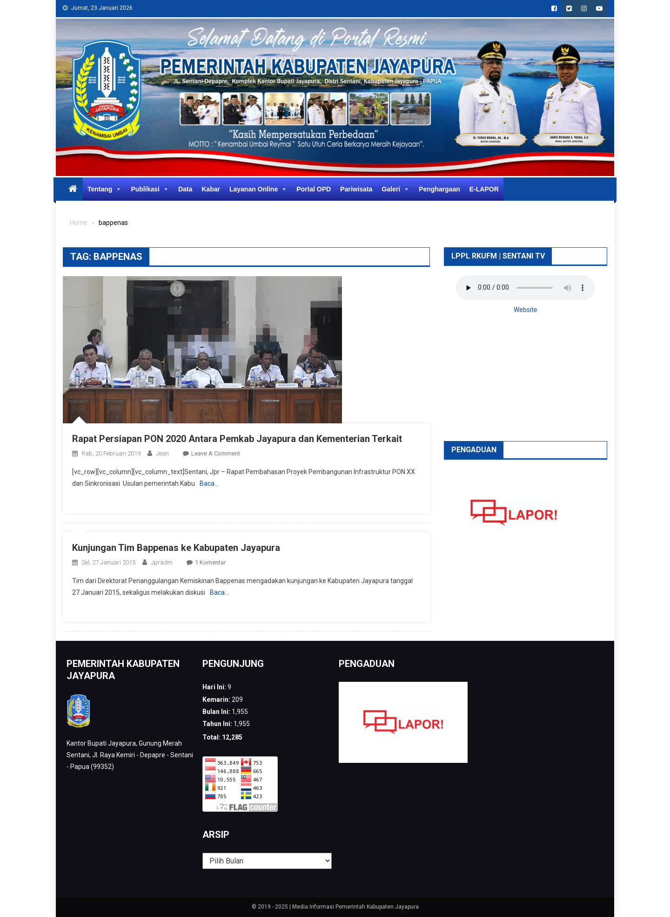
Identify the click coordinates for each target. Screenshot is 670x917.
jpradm (162, 562)
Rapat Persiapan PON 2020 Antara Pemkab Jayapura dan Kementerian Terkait (237, 438)
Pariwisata (356, 189)
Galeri (395, 189)
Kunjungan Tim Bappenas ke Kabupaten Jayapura (176, 547)
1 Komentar (210, 562)
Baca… (209, 483)
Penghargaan (439, 189)
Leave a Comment (215, 453)
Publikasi (149, 189)
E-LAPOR (484, 189)
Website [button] (525, 309)
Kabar (210, 189)
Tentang (104, 189)
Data (185, 189)
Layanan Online (258, 189)
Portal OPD (313, 189)
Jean (162, 453)
